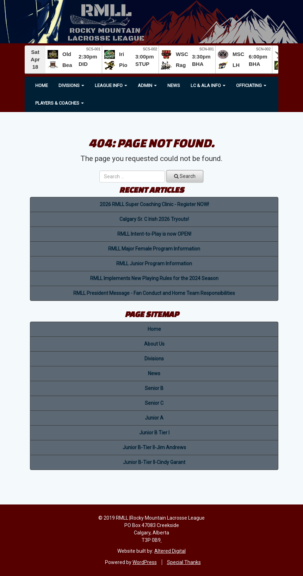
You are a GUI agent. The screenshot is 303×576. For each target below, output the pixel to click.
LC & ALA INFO (208, 85)
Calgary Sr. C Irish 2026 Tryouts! (154, 219)
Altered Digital (170, 551)
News (173, 85)
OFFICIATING (251, 85)
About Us (154, 344)
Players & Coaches (59, 103)
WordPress (144, 562)
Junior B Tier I (154, 432)
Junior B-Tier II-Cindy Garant (154, 462)
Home (41, 85)
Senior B (154, 388)
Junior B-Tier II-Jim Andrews (154, 447)
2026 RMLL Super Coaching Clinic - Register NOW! (154, 204)
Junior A (154, 418)
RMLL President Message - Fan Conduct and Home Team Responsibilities (154, 293)
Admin (147, 85)
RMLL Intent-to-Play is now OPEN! (154, 234)
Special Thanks (184, 562)
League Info (111, 85)
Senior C (154, 403)
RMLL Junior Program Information (154, 263)
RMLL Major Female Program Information (154, 249)
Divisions (71, 85)
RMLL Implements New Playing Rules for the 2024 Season (154, 278)
